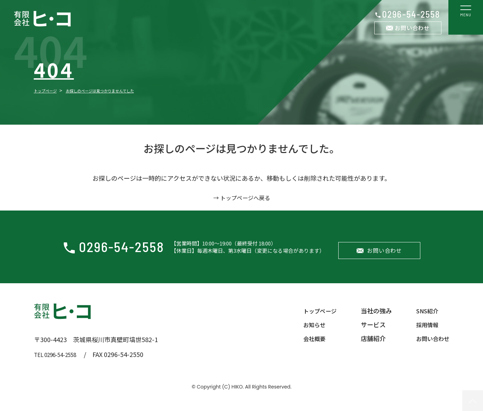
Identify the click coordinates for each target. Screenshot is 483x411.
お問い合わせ (412, 28)
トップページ (49, 90)
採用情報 (424, 331)
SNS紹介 (424, 317)
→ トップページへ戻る (242, 197)
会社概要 (307, 345)
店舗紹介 (369, 345)
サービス (369, 331)
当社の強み (372, 317)
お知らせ (307, 331)
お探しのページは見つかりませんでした (120, 90)
